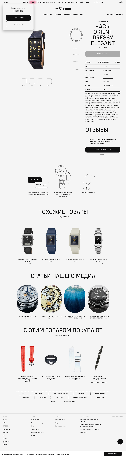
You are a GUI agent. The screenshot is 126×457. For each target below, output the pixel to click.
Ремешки (75, 15)
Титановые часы (100, 393)
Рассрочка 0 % (35, 429)
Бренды (45, 15)
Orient (105, 66)
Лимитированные (69, 401)
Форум (32, 2)
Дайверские (100, 397)
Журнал (25, 2)
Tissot (23, 393)
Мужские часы (38, 393)
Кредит (33, 426)
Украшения (58, 15)
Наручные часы (108, 78)
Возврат (33, 435)
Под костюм (59, 397)
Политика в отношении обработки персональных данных (90, 425)
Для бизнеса (6, 442)
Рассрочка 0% (61, 2)
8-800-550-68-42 (97, 2)
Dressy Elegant (107, 70)
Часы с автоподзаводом (60, 393)
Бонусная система (49, 2)
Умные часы (81, 393)
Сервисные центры (61, 426)
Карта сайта (83, 432)
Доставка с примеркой (75, 2)
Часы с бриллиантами (80, 397)
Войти (121, 2)
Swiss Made (25, 397)
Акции (39, 2)
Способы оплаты (36, 420)
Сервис (87, 2)
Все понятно (113, 454)
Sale (81, 15)
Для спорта (42, 397)
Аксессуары (67, 15)
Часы (51, 15)
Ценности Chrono (60, 420)
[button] (6, 2)
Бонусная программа (37, 432)
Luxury (53, 401)
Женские (106, 82)
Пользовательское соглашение (89, 429)
